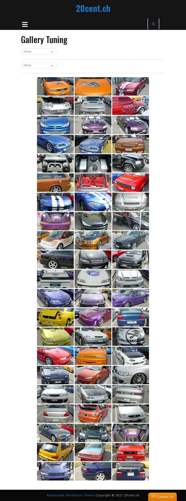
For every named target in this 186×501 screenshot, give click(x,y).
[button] (39, 52)
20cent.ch (93, 8)
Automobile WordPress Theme (71, 495)
